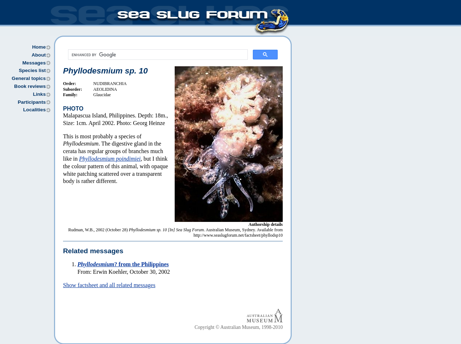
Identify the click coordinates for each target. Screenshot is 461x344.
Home (39, 47)
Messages (34, 63)
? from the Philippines (123, 264)
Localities (34, 109)
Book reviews (30, 86)
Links (39, 94)
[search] (157, 55)
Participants (32, 102)
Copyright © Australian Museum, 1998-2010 (238, 327)
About (39, 55)
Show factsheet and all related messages (109, 285)
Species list (32, 70)
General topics (29, 78)
